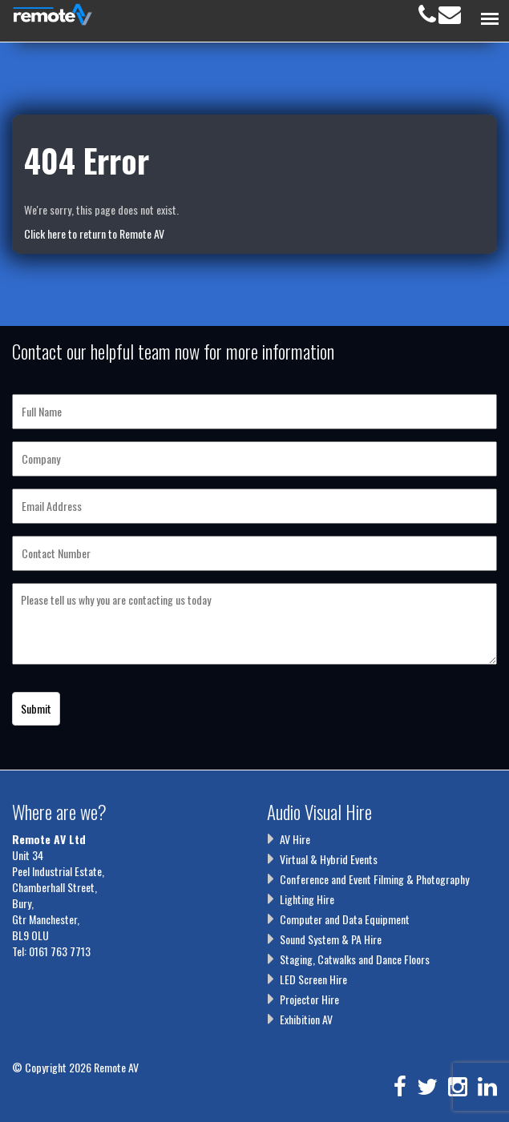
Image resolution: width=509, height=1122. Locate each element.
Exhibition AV (306, 1019)
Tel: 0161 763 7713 (51, 951)
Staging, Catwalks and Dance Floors (355, 959)
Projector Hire (309, 999)
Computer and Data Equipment (345, 919)
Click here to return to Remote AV (94, 233)
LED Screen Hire (313, 979)
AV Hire (295, 838)
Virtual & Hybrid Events (329, 859)
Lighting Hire (307, 899)
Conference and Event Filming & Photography (374, 879)
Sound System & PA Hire (331, 939)
